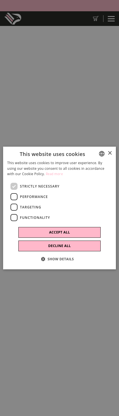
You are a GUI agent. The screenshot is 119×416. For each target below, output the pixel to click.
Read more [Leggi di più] (54, 174)
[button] (59, 259)
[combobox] (102, 154)
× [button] (109, 153)
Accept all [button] (59, 232)
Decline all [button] (59, 245)
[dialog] (59, 208)
